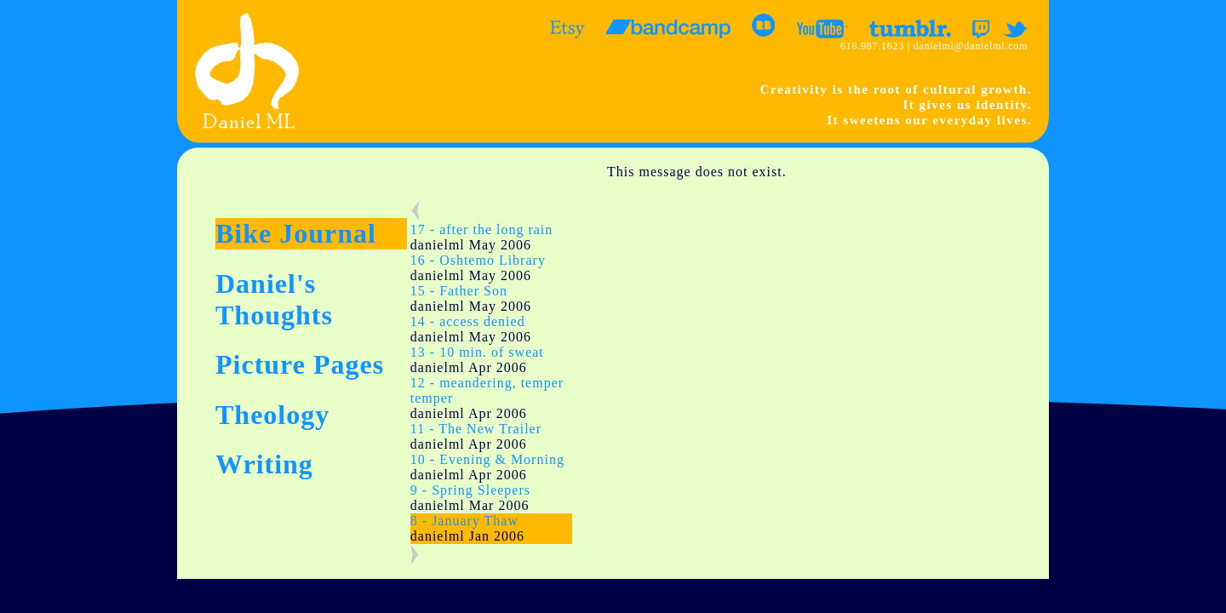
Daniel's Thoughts (274, 299)
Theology (272, 414)
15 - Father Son (458, 291)
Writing (264, 464)
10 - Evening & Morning (487, 459)
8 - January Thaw (464, 520)
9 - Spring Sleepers (470, 490)
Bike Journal (295, 233)
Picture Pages (299, 364)
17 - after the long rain (481, 229)
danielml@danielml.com (971, 46)
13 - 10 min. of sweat (477, 352)
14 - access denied (467, 321)
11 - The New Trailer (475, 428)
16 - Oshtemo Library (478, 260)
